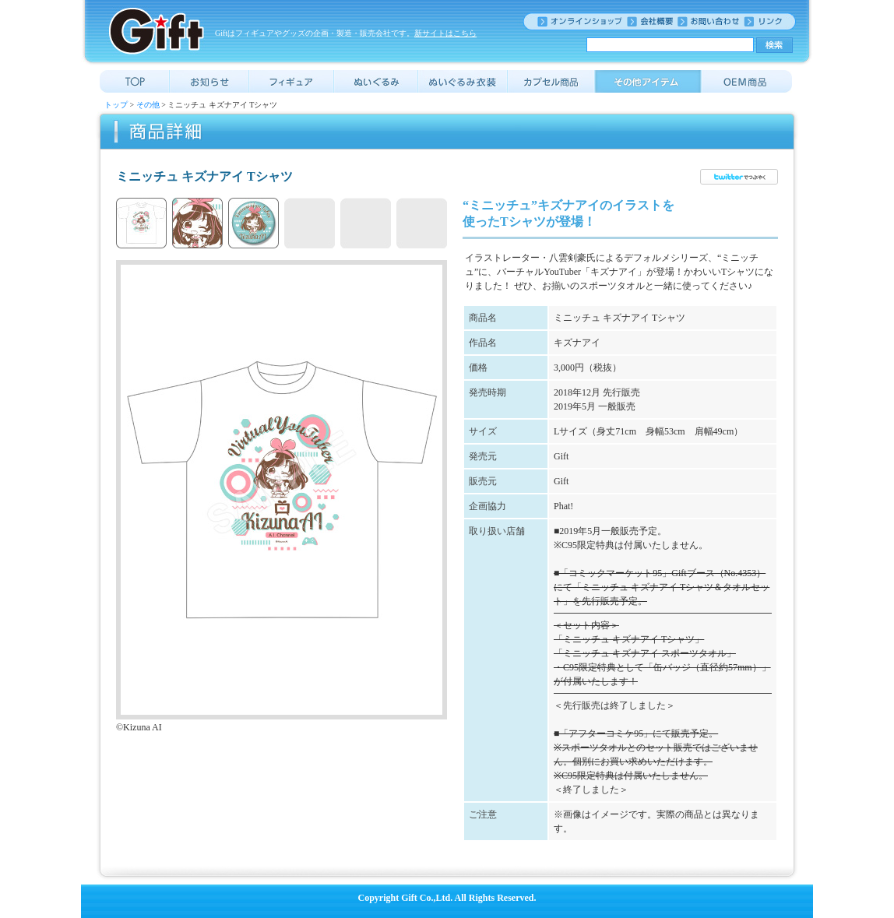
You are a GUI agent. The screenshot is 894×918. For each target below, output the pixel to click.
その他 (148, 104)
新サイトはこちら (445, 33)
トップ (116, 104)
